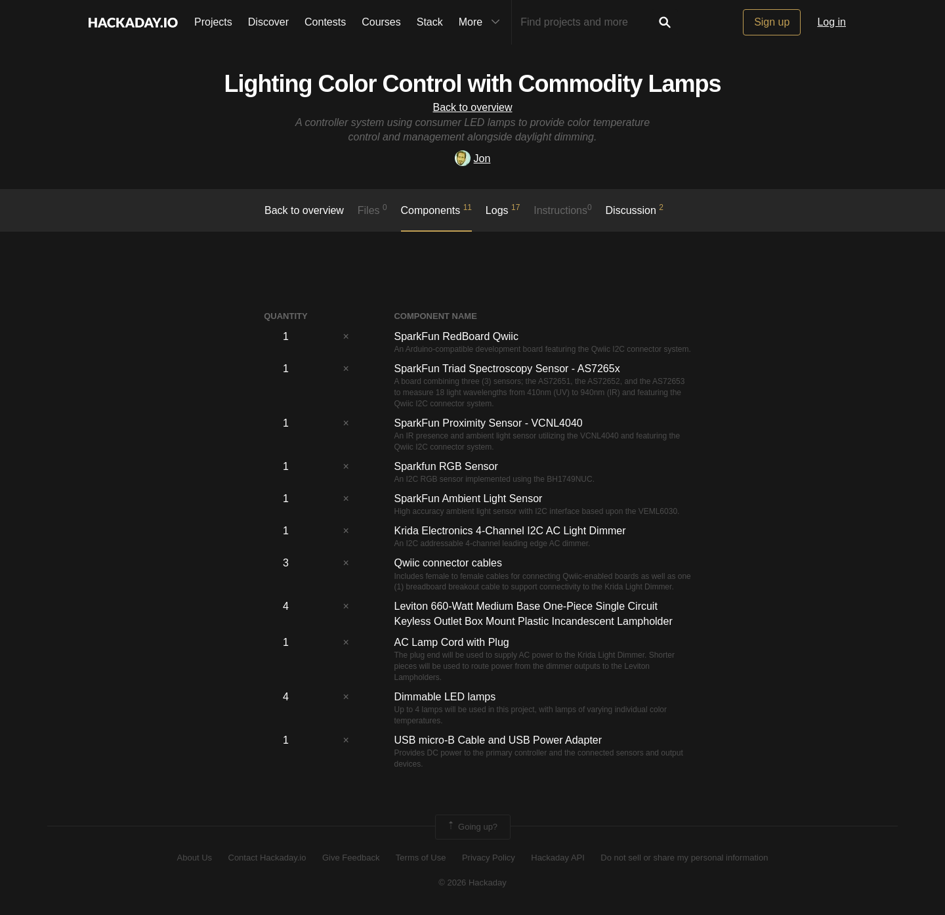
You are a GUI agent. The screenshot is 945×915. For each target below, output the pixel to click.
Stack (430, 22)
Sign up (771, 22)
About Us (194, 857)
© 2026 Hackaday (472, 882)
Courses (381, 22)
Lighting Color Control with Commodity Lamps (472, 83)
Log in (831, 22)
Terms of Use (421, 857)
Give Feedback (350, 857)
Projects (213, 22)
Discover (268, 22)
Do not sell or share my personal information (684, 857)
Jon (473, 158)
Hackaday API (558, 857)
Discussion (635, 209)
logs (503, 209)
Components (436, 209)
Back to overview (473, 107)
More (482, 22)
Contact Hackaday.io (267, 857)
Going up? (472, 827)
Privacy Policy (488, 857)
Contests (325, 22)
